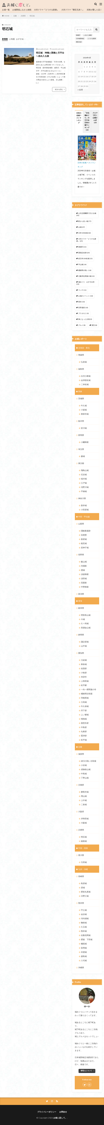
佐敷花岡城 (85, 935)
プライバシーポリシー (46, 1112)
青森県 (81, 355)
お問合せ (63, 1112)
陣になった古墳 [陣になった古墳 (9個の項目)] (85, 319)
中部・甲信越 (84, 516)
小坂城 (84, 410)
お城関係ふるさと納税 (21, 10)
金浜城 (84, 914)
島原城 (84, 883)
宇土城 (84, 910)
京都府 (81, 785)
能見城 (84, 543)
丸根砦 (84, 731)
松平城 (84, 740)
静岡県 (81, 635)
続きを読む (59, 89)
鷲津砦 (84, 735)
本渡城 (84, 952)
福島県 (81, 369)
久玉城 (84, 927)
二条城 (84, 804)
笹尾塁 (84, 535)
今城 (83, 619)
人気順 (12, 39)
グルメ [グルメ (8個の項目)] (81, 325)
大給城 (84, 660)
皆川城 (84, 428)
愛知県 (81, 653)
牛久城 (84, 405)
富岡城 (84, 948)
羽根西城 (85, 698)
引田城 (84, 862)
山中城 (84, 646)
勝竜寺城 (85, 792)
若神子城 (85, 547)
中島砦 (84, 727)
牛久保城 (85, 706)
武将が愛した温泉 (94, 10)
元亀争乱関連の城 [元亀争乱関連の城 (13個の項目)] (86, 276)
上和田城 (85, 681)
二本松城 (85, 384)
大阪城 (84, 823)
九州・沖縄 (83, 869)
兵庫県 (23, 16)
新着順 (5, 39)
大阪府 (81, 811)
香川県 (81, 855)
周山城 (84, 796)
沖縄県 (81, 967)
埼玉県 (81, 449)
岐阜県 (81, 608)
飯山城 (84, 561)
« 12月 (80, 89)
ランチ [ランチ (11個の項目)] (82, 290)
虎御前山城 (85, 769)
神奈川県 (82, 498)
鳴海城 (84, 719)
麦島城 (84, 956)
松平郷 (84, 685)
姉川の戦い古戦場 (88, 761)
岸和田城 (85, 818)
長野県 (81, 554)
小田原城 (85, 509)
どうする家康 (92, 38)
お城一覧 (6, 10)
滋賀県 (81, 754)
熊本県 (81, 903)
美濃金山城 (85, 627)
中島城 (84, 773)
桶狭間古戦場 (86, 693)
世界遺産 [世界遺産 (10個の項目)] (83, 308)
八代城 (84, 960)
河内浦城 (85, 918)
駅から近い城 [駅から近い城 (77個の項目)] (84, 221)
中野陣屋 (85, 587)
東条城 (84, 664)
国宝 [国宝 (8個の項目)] (94, 325)
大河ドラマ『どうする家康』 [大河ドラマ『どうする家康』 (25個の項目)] (86, 240)
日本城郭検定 (80, 38)
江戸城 (84, 483)
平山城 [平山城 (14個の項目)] (82, 264)
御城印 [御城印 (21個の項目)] (82, 247)
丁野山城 (85, 778)
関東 (80, 391)
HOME (6, 16)
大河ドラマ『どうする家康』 (46, 10)
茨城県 (81, 398)
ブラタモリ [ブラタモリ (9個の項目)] (83, 313)
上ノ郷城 (85, 714)
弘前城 (84, 362)
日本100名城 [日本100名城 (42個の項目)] (84, 233)
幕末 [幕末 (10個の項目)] (81, 302)
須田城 (84, 578)
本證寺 (84, 677)
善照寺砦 (85, 723)
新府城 (84, 539)
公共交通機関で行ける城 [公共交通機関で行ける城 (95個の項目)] (86, 214)
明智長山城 (85, 615)
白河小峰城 (85, 376)
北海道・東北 (84, 348)
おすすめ (20, 39)
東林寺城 (85, 414)
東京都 (81, 463)
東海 (80, 601)
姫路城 (84, 841)
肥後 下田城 (86, 939)
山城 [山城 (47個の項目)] (81, 227)
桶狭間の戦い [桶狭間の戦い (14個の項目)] (84, 270)
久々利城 (85, 623)
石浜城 (84, 474)
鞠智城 (84, 922)
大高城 (84, 702)
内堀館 (84, 566)
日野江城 (85, 896)
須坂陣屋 (85, 574)
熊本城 (84, 931)
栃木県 (81, 421)
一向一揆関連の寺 (88, 689)
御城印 (78, 35)
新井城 (84, 505)
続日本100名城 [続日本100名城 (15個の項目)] (85, 258)
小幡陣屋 (85, 442)
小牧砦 (84, 672)
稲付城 (84, 479)
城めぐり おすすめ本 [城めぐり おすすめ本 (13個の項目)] (85, 283)
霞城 (83, 570)
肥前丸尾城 (85, 892)
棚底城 (84, 943)
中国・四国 (83, 848)
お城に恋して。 (60, 1118)
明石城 (32, 16)
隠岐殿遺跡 (85, 531)
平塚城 (84, 491)
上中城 (84, 800)
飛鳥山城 (85, 470)
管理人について (86, 1071)
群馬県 (81, 435)
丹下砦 (84, 710)
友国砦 (84, 668)
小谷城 (84, 765)
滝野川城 (85, 487)
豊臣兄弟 (79, 42)
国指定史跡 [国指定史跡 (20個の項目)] (84, 253)
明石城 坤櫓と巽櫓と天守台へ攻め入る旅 (50, 54)
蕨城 (83, 456)
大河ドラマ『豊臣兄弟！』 (72, 10)
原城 (83, 887)
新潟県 (81, 594)
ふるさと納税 (88, 35)
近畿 (15, 16)
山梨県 (81, 524)
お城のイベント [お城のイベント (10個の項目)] (85, 296)
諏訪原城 (85, 642)
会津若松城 (85, 380)
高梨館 (84, 582)
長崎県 (81, 876)
